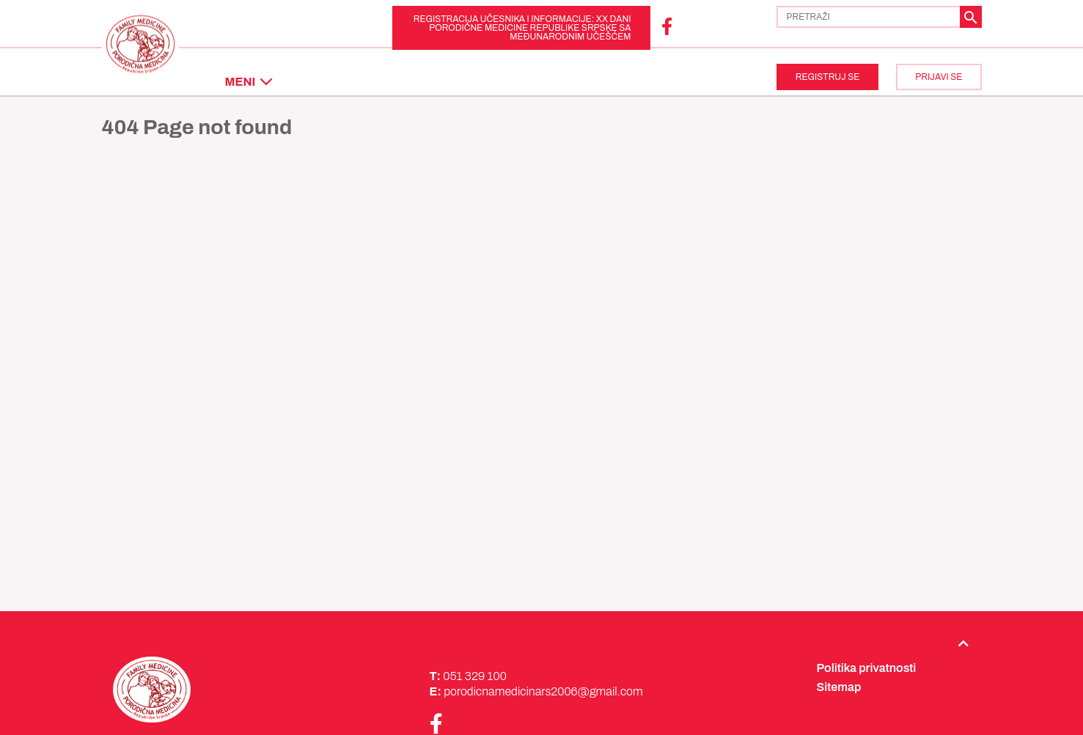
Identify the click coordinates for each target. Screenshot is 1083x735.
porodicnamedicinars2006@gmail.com (543, 691)
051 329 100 (475, 676)
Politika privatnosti (867, 668)
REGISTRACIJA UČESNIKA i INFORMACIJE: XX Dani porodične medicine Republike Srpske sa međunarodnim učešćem (522, 28)
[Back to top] (963, 643)
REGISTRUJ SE (828, 77)
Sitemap (839, 687)
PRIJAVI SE (938, 77)
